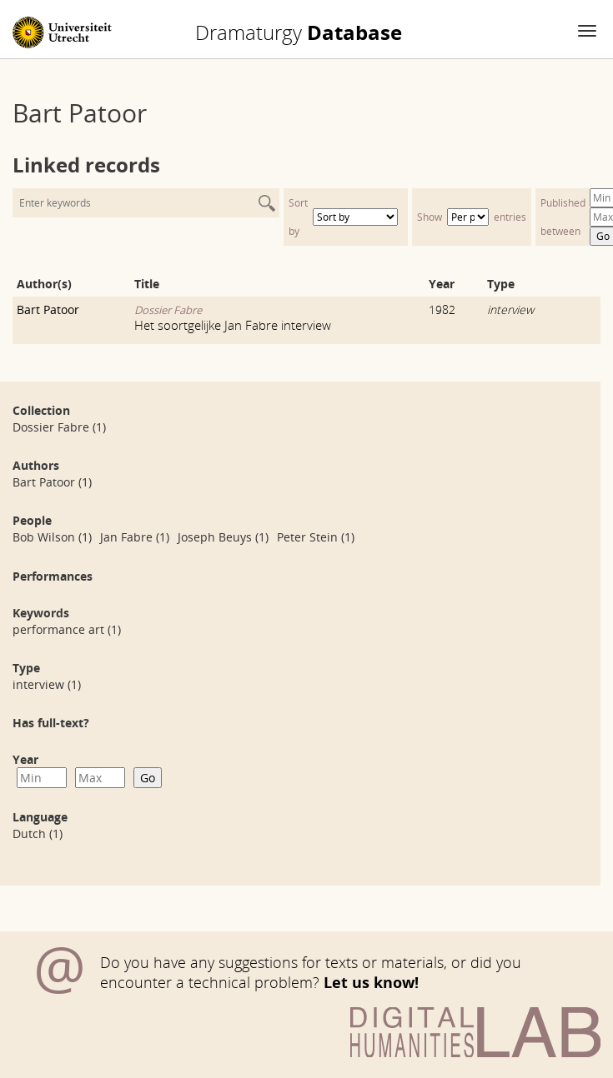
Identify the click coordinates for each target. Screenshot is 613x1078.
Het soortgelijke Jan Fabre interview (232, 325)
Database (298, 32)
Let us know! (371, 982)
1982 (442, 309)
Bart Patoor (48, 309)
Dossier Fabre (168, 309)
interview (510, 309)
